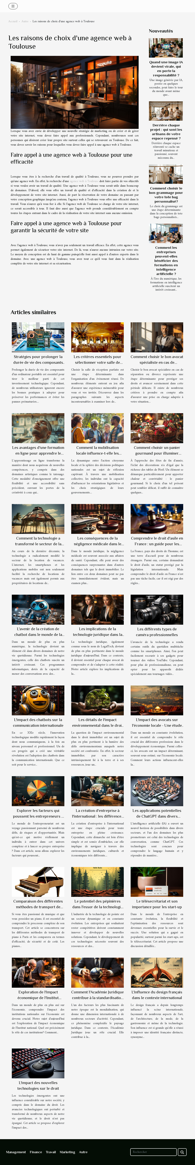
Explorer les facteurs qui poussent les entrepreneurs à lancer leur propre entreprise (38, 816)
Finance (36, 1152)
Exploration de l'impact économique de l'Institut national (38, 998)
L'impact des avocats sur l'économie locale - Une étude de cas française (157, 725)
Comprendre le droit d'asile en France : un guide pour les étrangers (157, 544)
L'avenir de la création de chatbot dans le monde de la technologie (38, 635)
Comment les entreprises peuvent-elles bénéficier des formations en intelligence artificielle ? (166, 261)
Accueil (12, 21)
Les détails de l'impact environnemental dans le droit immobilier (97, 725)
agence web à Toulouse (84, 181)
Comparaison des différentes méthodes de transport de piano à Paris (38, 907)
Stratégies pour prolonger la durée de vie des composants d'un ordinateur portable (38, 362)
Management (16, 1152)
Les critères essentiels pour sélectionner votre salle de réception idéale (97, 362)
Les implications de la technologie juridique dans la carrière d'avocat (97, 635)
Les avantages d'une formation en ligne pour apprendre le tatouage (38, 453)
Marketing (67, 1152)
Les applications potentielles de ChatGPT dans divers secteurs (157, 816)
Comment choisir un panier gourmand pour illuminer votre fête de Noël (157, 453)
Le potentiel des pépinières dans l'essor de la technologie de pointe (97, 907)
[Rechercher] (153, 1152)
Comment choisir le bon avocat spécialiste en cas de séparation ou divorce (157, 362)
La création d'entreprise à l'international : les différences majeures (97, 816)
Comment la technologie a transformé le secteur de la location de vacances (38, 544)
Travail (51, 1152)
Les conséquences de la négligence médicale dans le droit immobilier (97, 544)
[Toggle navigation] (13, 6)
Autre (25, 21)
